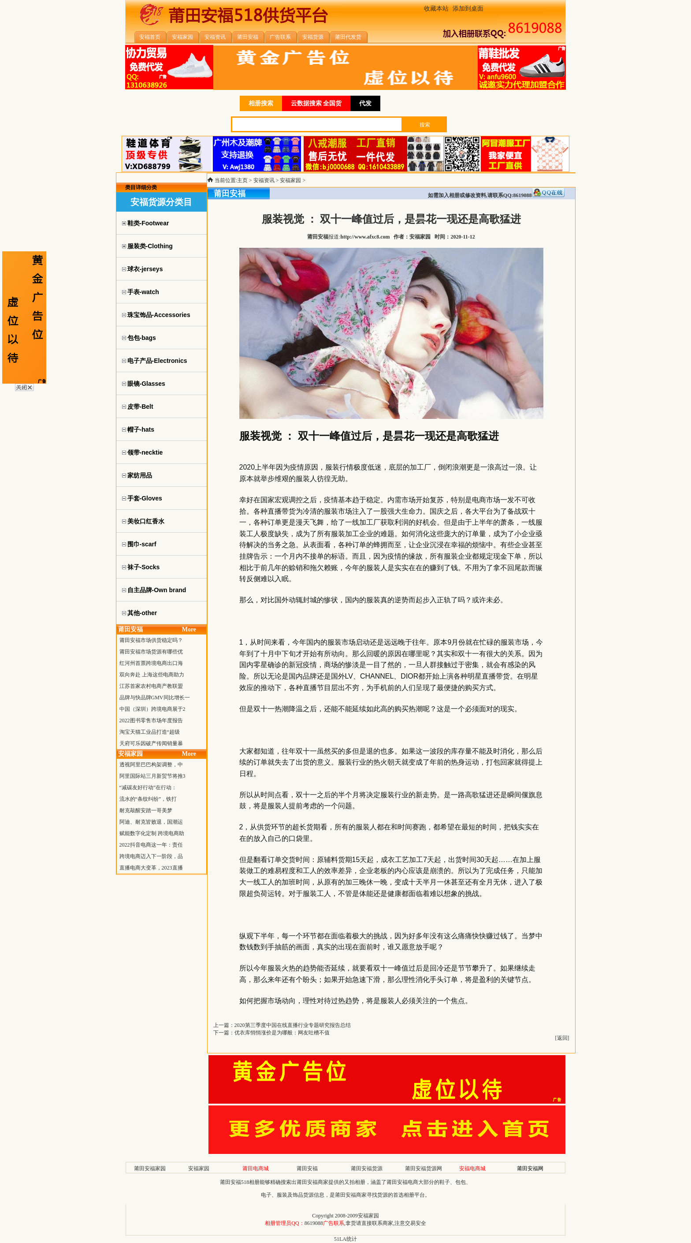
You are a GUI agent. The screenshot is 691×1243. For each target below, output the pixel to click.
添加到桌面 (468, 8)
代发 (365, 103)
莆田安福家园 (150, 1168)
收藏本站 (436, 8)
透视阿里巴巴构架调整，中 (151, 764)
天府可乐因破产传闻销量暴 (151, 743)
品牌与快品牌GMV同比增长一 (154, 697)
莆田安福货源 (367, 1168)
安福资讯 (264, 180)
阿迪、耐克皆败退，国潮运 (151, 822)
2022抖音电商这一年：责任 (151, 845)
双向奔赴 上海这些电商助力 (151, 675)
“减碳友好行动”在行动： (148, 787)
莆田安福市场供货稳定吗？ (151, 640)
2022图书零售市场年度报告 (151, 720)
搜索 (425, 125)
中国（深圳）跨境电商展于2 (152, 709)
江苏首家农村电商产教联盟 (151, 686)
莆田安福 (307, 1168)
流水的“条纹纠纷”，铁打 (148, 799)
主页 (242, 180)
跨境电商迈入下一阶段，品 (151, 856)
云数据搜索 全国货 (316, 103)
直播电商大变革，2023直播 (151, 868)
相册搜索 (261, 103)
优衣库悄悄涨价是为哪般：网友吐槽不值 (282, 1033)
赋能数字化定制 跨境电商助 (151, 833)
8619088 (314, 1223)
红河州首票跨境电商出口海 (151, 663)
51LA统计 (345, 1239)
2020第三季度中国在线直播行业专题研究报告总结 (292, 1025)
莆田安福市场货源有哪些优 (151, 652)
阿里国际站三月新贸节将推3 (152, 776)
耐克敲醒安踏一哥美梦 (145, 810)
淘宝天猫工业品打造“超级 (149, 732)
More (189, 629)
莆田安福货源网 (423, 1168)
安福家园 (290, 180)
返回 (562, 1038)
